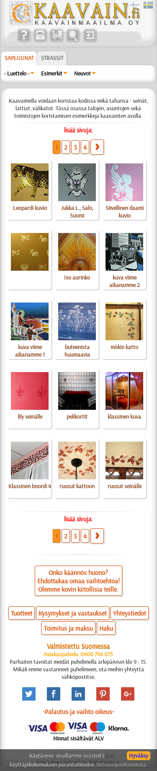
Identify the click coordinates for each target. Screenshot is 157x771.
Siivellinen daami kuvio (125, 211)
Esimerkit (51, 73)
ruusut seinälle (125, 486)
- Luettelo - (16, 73)
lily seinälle (30, 416)
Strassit (52, 58)
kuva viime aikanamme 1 (30, 350)
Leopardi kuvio (30, 208)
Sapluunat (19, 58)
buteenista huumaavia (77, 350)
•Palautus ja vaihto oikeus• (78, 711)
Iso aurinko (77, 277)
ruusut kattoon (77, 486)
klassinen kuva (124, 416)
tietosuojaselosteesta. (121, 764)
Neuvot (82, 73)
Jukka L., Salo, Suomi (77, 211)
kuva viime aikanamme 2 (124, 281)
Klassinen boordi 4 (29, 486)
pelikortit (77, 416)
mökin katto (124, 347)
